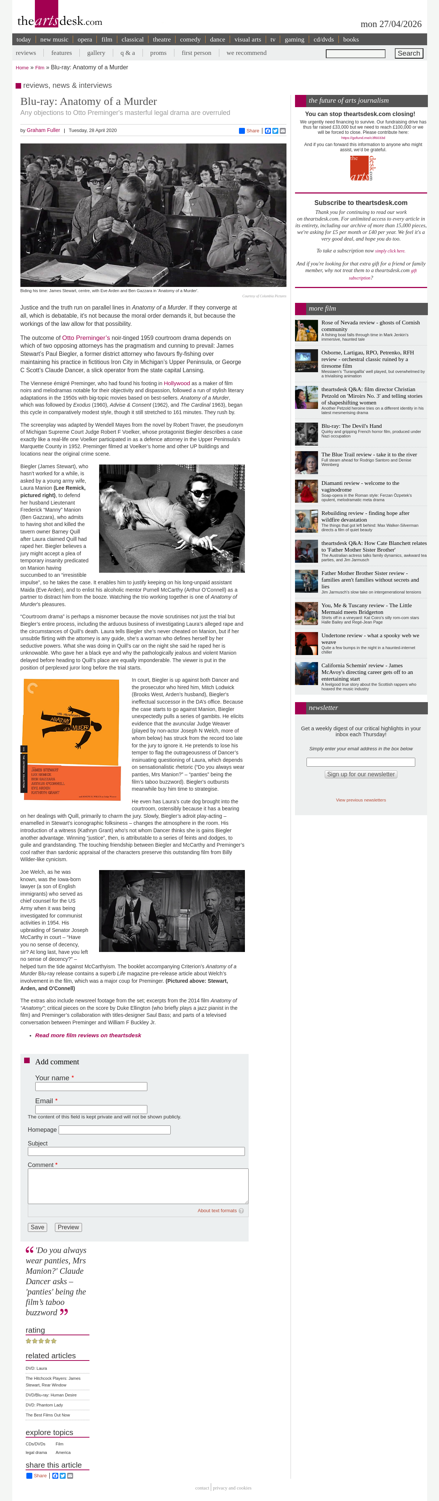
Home (22, 67)
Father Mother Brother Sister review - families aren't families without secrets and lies (370, 579)
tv (273, 39)
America (63, 1452)
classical (133, 39)
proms (158, 52)
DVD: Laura (36, 1368)
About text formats (217, 1210)
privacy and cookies (232, 1488)
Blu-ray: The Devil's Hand (351, 426)
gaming (294, 39)
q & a (128, 52)
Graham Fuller (43, 130)
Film (40, 67)
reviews (26, 52)
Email (44, 1101)
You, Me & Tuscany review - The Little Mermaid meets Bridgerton (366, 608)
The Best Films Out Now (48, 1415)
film (106, 39)
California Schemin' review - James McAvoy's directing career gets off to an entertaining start (367, 672)
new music (54, 39)
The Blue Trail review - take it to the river (369, 454)
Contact (202, 1488)
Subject (37, 1143)
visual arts (248, 39)
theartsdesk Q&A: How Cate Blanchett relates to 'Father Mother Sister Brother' (374, 546)
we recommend (247, 52)
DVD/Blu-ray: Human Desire (51, 1395)
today (24, 39)
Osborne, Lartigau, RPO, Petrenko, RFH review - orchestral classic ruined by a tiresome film (367, 359)
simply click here (389, 251)
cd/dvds (324, 39)
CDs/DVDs (35, 1444)
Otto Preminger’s (86, 337)
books (351, 39)
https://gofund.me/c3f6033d (363, 138)
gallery (96, 52)
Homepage (42, 1130)
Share (249, 131)
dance (217, 39)
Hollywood (177, 383)
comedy (190, 39)
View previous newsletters (361, 799)
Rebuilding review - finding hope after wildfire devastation (365, 516)
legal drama (36, 1452)
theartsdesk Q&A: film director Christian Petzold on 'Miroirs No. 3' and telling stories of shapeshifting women (371, 396)
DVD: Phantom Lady (44, 1405)
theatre (162, 39)
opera (85, 39)
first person (197, 52)
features (61, 52)
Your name (52, 1078)
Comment (40, 1165)
